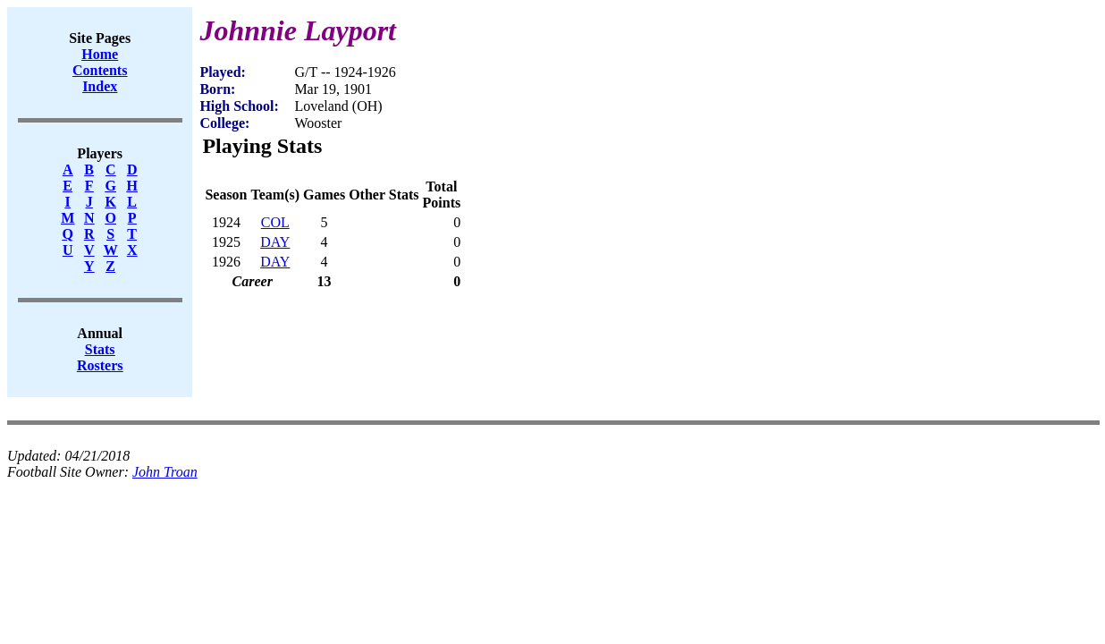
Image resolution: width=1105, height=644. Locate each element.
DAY (275, 242)
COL (275, 222)
